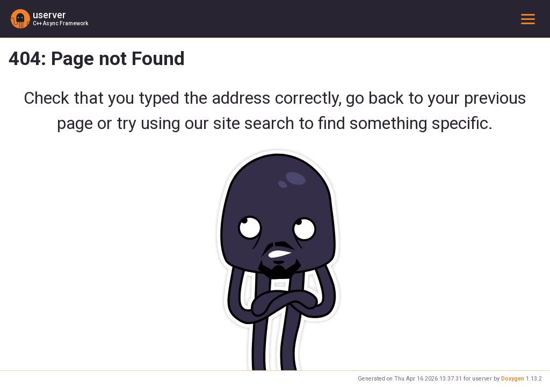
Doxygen (512, 379)
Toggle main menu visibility (530, 19)
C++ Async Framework (60, 23)
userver (49, 15)
